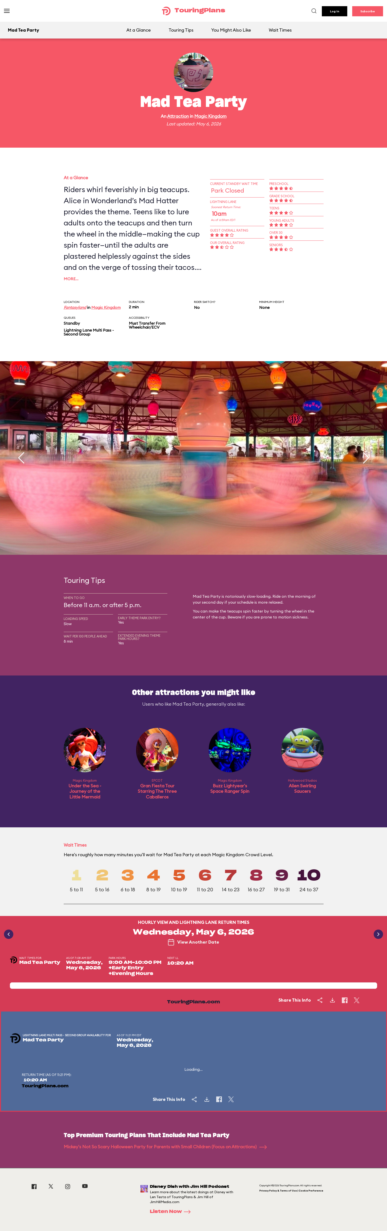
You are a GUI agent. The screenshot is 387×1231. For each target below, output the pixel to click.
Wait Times (280, 30)
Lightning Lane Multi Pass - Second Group (89, 332)
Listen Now (172, 1212)
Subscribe (367, 11)
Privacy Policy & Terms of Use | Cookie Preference (291, 1190)
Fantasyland (75, 307)
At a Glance (138, 30)
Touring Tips (181, 30)
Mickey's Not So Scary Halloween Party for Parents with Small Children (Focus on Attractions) (165, 1147)
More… (71, 278)
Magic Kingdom (210, 116)
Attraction (178, 116)
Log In (334, 11)
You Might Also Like (231, 30)
